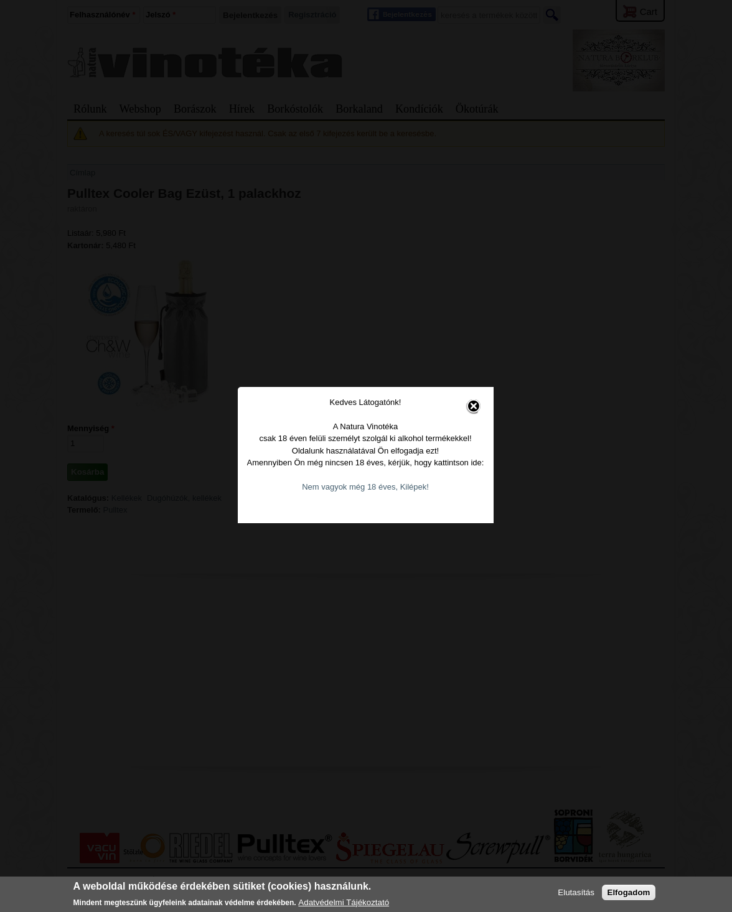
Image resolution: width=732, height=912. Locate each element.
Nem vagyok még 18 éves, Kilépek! (366, 476)
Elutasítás (576, 892)
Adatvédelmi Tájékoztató (343, 902)
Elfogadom (629, 892)
